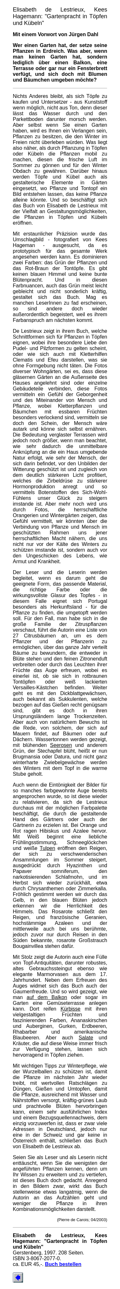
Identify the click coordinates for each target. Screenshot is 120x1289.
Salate (86, 1037)
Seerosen (61, 745)
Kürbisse (70, 1009)
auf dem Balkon (47, 997)
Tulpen (47, 848)
